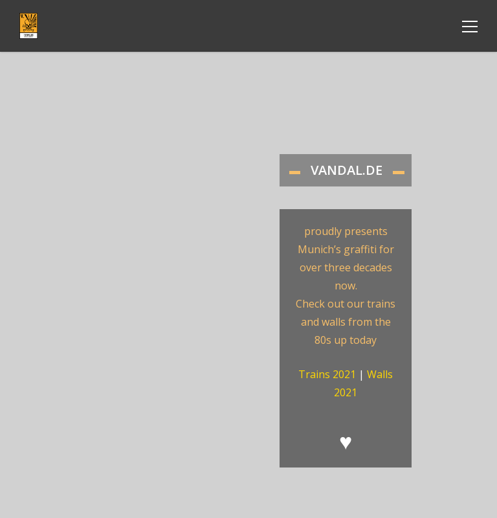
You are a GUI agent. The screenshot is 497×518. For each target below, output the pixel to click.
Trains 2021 (327, 374)
